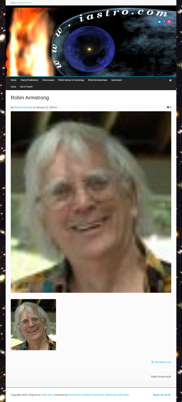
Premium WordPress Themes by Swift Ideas (105, 394)
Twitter (159, 22)
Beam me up (161, 394)
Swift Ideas (47, 394)
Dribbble (169, 22)
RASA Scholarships (97, 80)
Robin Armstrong (23, 107)
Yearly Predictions (29, 80)
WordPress (74, 394)
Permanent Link (161, 362)
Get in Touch (26, 87)
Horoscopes (48, 80)
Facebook (164, 22)
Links (13, 87)
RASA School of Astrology (71, 80)
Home (13, 80)
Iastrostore (116, 80)
